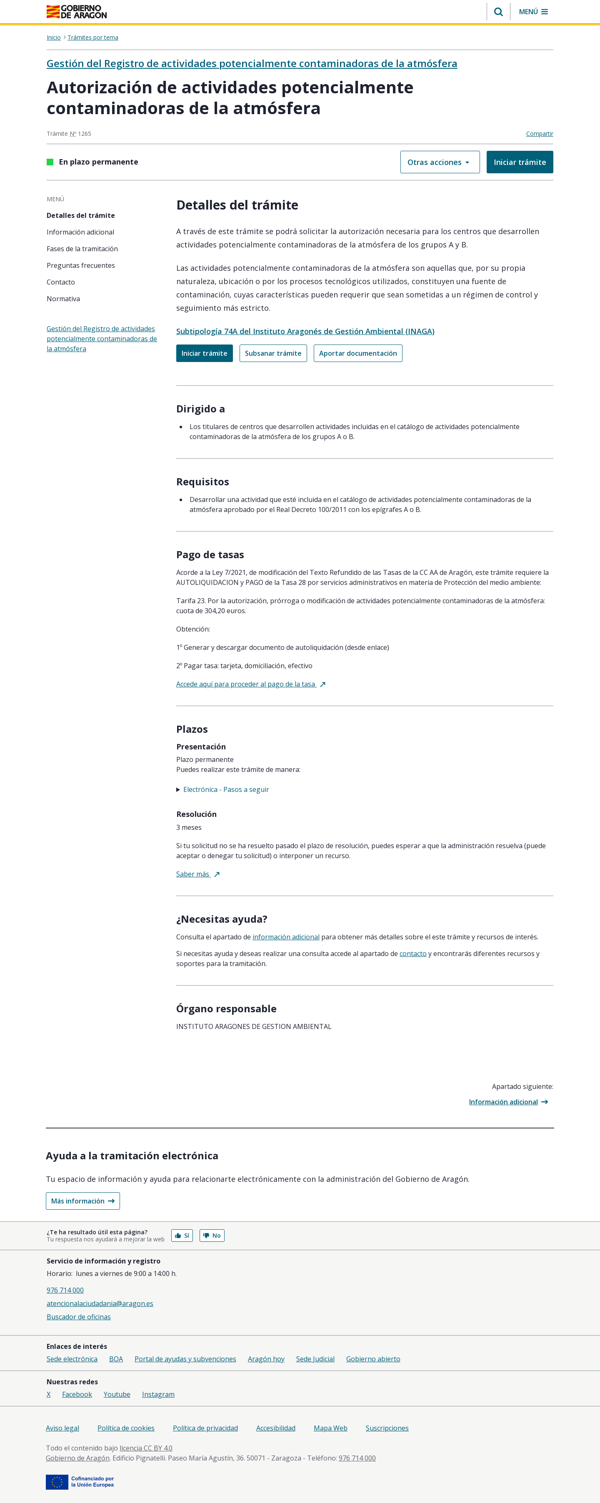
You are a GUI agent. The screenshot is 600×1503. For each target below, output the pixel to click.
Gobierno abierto (373, 1358)
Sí (182, 1235)
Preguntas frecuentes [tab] (81, 265)
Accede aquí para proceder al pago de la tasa (250, 684)
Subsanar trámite (273, 353)
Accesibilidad (275, 1428)
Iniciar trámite (520, 162)
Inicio (54, 37)
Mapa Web (331, 1428)
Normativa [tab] (63, 298)
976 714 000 (65, 1290)
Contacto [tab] (61, 282)
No (212, 1235)
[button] (498, 11)
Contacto (413, 953)
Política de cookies (126, 1428)
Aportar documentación (358, 353)
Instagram (158, 1394)
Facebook (77, 1394)
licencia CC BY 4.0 (146, 1448)
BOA (116, 1358)
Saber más (198, 874)
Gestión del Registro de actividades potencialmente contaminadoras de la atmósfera (252, 63)
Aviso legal (62, 1428)
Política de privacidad (205, 1428)
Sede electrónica (72, 1358)
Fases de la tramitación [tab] (82, 248)
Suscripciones (387, 1428)
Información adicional (508, 1101)
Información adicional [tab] (80, 232)
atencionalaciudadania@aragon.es (100, 1303)
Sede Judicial (315, 1358)
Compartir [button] (539, 133)
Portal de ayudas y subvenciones (185, 1358)
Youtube (117, 1394)
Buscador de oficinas (79, 1316)
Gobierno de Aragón (78, 1458)
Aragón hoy (266, 1358)
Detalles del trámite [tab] (81, 215)
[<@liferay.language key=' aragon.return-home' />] (77, 12)
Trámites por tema (93, 37)
